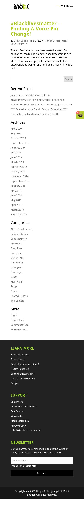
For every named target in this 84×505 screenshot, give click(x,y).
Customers (17, 401)
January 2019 (18, 171)
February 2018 (19, 214)
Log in (14, 315)
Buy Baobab (17, 411)
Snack (14, 291)
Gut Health (17, 262)
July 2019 (16, 152)
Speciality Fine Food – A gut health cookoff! (35, 114)
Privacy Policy (18, 425)
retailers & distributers (24, 406)
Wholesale (16, 416)
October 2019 (18, 138)
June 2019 (16, 157)
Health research (20, 369)
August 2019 (18, 147)
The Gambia (17, 300)
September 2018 (20, 181)
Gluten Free (17, 257)
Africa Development (57, 40)
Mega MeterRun (20, 420)
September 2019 (20, 143)
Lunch (14, 276)
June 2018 (16, 195)
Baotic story (17, 359)
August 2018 (18, 185)
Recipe (14, 286)
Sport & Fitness (19, 296)
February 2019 (19, 166)
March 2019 (17, 162)
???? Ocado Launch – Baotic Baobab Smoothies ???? (39, 109)
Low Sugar (16, 272)
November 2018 (20, 176)
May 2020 (16, 133)
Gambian (16, 253)
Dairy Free (16, 248)
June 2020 (16, 128)
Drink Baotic (21, 40)
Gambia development (23, 378)
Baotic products (19, 354)
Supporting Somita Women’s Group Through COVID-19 (41, 104)
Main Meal (16, 281)
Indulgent (16, 267)
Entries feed (17, 320)
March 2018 (17, 209)
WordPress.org (19, 329)
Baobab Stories (19, 234)
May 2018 (16, 200)
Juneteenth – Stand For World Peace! (31, 95)
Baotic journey (19, 43)
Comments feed (20, 324)
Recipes (15, 383)
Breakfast (16, 243)
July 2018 (16, 190)
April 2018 (16, 205)
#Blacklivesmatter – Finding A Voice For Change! (36, 28)
